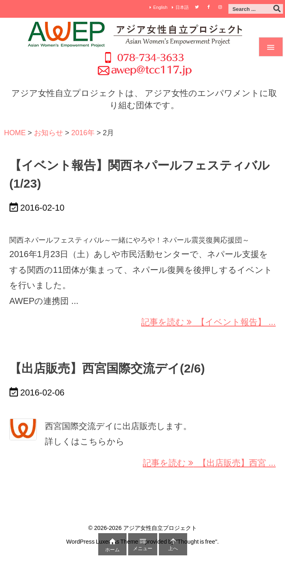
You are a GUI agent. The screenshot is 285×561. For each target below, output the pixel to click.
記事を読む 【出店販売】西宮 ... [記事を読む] (209, 463)
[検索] (277, 9)
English (160, 7)
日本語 (182, 7)
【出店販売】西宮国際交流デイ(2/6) (107, 368)
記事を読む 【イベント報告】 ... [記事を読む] (208, 322)
